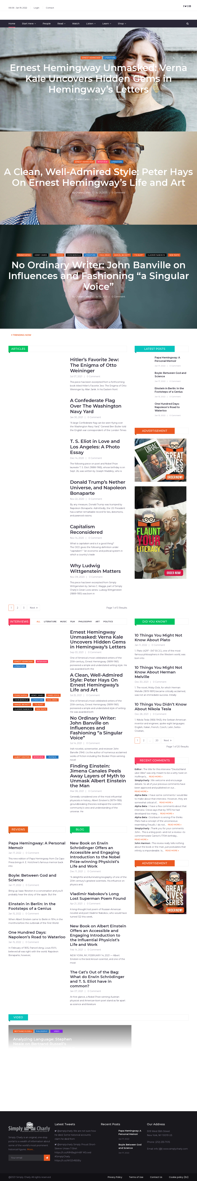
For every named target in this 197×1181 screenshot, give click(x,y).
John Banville (74, 255)
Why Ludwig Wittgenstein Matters (95, 568)
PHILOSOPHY (85, 621)
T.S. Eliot (139, 255)
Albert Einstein (22, 757)
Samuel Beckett (122, 255)
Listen (89, 23)
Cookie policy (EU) (179, 1177)
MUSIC (63, 621)
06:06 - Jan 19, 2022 (17, 7)
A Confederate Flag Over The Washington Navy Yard (95, 406)
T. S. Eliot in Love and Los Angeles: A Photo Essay (95, 447)
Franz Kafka (24, 255)
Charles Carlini (82, 99)
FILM (72, 621)
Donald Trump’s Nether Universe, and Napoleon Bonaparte (98, 487)
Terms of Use (136, 1177)
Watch (75, 23)
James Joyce (57, 255)
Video (56, 1031)
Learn (105, 23)
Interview (102, 162)
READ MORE (156, 776)
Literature (110, 58)
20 (157, 740)
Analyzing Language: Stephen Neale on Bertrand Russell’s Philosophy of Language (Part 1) (44, 1044)
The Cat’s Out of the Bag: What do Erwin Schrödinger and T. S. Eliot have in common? (97, 979)
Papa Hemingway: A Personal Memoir (167, 359)
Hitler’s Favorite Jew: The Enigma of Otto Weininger (94, 365)
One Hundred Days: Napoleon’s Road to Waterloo (167, 407)
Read (60, 23)
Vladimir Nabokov (156, 255)
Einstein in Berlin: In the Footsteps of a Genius (169, 390)
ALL (38, 621)
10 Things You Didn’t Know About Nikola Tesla (161, 706)
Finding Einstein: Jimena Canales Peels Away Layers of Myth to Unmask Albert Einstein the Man (98, 776)
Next (32, 607)
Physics (52, 757)
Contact (50, 7)
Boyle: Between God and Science (170, 375)
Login (36, 7)
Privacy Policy (115, 1177)
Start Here (28, 23)
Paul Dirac (105, 255)
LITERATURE (50, 621)
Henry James (40, 255)
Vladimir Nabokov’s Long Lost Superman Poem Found (98, 896)
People (47, 23)
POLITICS (108, 621)
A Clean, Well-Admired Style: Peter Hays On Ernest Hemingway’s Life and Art (98, 177)
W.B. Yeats (174, 255)
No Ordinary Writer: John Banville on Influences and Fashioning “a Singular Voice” (98, 276)
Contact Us (156, 1177)
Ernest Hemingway (91, 58)
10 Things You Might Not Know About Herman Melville (158, 672)
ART (98, 621)
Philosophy (42, 1031)
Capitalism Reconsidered (86, 529)
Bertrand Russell (23, 1031)
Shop (121, 23)
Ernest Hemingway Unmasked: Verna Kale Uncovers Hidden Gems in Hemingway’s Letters (98, 78)
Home (11, 23)
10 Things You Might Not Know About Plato (158, 637)
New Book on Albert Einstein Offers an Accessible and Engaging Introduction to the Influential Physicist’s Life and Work (98, 935)
